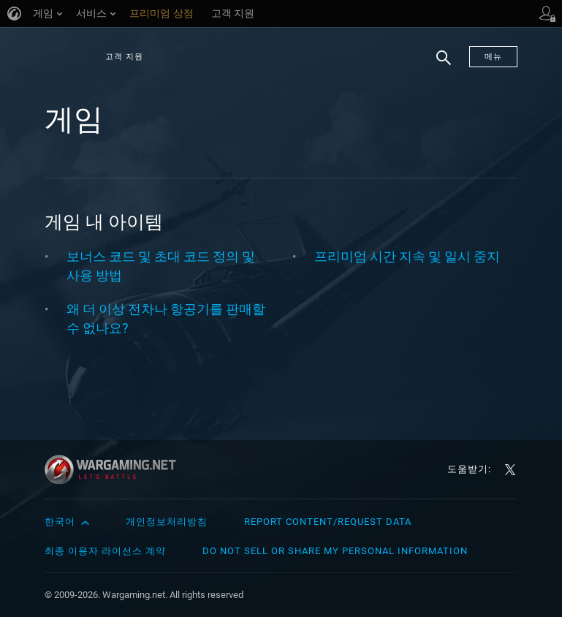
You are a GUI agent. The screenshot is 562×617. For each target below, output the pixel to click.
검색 (438, 65)
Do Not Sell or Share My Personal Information (335, 550)
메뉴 (493, 56)
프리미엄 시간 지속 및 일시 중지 (407, 256)
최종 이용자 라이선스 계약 (105, 550)
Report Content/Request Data (327, 521)
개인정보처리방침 (167, 521)
